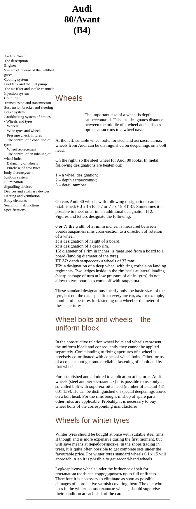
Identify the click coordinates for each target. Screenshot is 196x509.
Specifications (15, 210)
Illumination (13, 182)
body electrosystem (19, 172)
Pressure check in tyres (24, 135)
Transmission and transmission (27, 102)
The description (16, 61)
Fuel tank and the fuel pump (25, 84)
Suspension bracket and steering (28, 107)
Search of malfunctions (21, 205)
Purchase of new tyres (23, 168)
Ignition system (16, 177)
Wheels (12, 126)
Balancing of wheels (22, 163)
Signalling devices (18, 186)
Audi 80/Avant (15, 56)
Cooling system (16, 79)
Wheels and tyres (19, 121)
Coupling (11, 98)
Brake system (14, 112)
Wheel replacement (21, 149)
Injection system (16, 93)
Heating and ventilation (22, 196)
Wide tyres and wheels (24, 130)
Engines (10, 65)
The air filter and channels (29, 88)
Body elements (15, 200)
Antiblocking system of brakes (27, 116)
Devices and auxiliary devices (27, 191)
